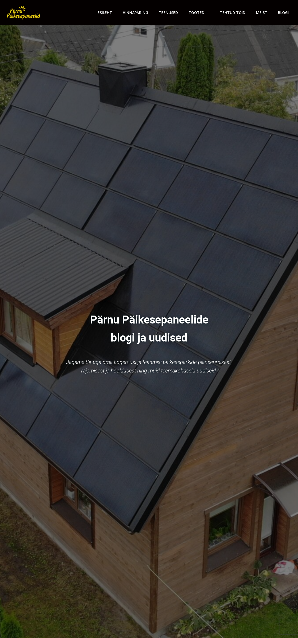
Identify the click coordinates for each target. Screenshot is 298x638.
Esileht (105, 12)
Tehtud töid (232, 12)
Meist (261, 12)
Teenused (168, 12)
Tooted (199, 12)
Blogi (283, 12)
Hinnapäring (135, 12)
